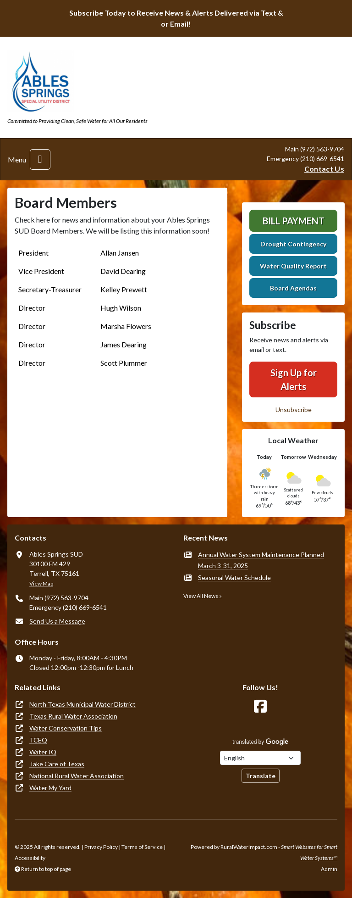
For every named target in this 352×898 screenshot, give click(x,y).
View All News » (202, 595)
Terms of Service (142, 846)
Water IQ (42, 752)
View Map (41, 583)
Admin (329, 868)
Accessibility (30, 857)
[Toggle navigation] (40, 159)
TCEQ (38, 740)
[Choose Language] (260, 758)
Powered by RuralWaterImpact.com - (264, 852)
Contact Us (324, 168)
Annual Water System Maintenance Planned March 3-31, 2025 (261, 560)
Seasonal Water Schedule (234, 577)
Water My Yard (50, 788)
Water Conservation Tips (65, 728)
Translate (260, 776)
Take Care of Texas (56, 764)
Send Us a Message (57, 621)
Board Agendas (293, 288)
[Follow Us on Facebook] (260, 706)
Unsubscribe (293, 409)
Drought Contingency (293, 244)
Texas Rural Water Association (73, 716)
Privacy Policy (101, 846)
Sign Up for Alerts (293, 379)
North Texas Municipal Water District (82, 704)
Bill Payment (293, 220)
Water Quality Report (293, 266)
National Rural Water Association (76, 776)
